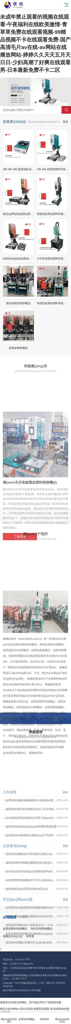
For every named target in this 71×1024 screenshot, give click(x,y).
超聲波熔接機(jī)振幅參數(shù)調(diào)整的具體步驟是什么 (37, 889)
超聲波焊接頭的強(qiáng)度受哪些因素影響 (37, 915)
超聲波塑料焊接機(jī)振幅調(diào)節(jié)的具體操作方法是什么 (37, 951)
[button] (35, 102)
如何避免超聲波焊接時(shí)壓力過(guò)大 (37, 907)
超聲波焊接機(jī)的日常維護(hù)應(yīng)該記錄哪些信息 (37, 943)
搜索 (66, 110)
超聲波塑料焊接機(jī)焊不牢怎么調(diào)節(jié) (37, 969)
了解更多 (20, 607)
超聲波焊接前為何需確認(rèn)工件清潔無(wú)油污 (37, 898)
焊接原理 (44, 1017)
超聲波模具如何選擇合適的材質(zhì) (37, 978)
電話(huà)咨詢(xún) (62, 1018)
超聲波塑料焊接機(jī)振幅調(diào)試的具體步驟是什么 (37, 1005)
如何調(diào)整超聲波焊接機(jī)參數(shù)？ (37, 996)
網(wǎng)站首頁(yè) (9, 1018)
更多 (65, 121)
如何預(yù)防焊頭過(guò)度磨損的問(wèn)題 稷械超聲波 (37, 960)
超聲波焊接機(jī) (27, 1017)
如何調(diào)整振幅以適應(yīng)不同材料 (37, 924)
